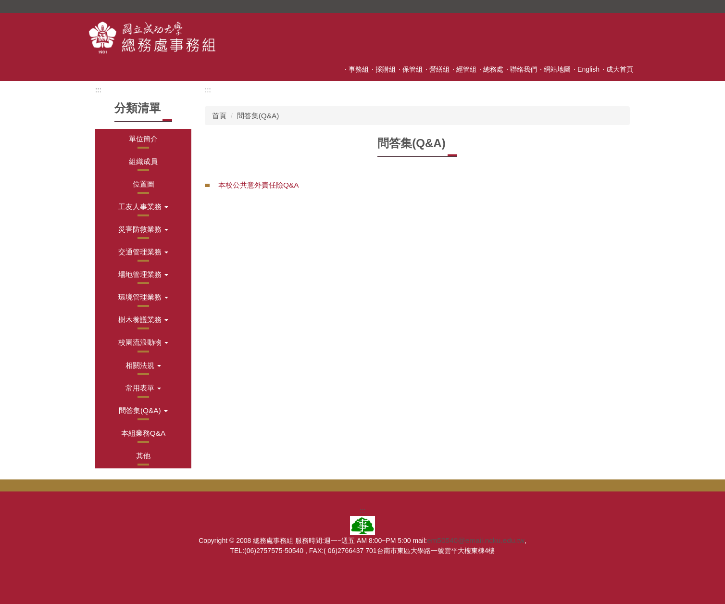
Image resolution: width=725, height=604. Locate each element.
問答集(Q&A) (258, 116)
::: (339, 69)
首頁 (219, 116)
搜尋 (628, 6)
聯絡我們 (523, 69)
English (588, 69)
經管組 (466, 69)
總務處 (493, 69)
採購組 (385, 69)
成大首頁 (619, 69)
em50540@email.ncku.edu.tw (476, 540)
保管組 (412, 69)
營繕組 (439, 69)
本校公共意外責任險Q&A (258, 185)
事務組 (359, 69)
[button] (143, 206)
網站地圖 (557, 69)
